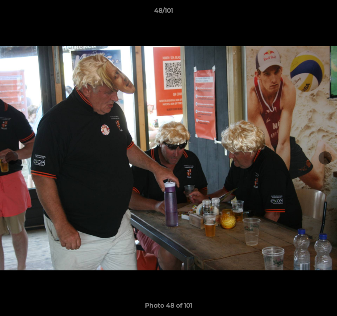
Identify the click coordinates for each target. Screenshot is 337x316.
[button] (305, 13)
